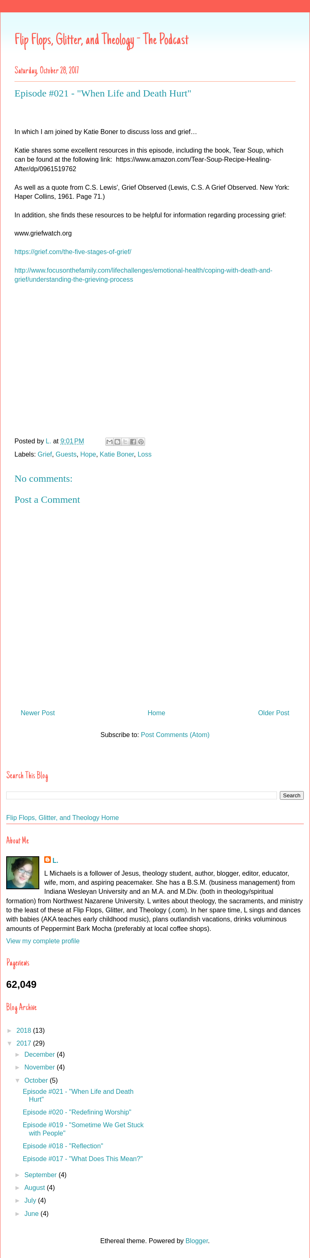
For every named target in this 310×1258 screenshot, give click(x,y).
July (31, 1200)
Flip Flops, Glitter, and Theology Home (62, 817)
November (40, 1067)
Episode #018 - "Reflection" (63, 1146)
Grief (45, 454)
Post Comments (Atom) (175, 734)
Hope (88, 454)
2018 (25, 1030)
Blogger (197, 1240)
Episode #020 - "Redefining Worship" (77, 1112)
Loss (145, 454)
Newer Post (38, 712)
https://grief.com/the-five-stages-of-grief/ (72, 251)
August (35, 1187)
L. (55, 860)
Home (156, 712)
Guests (66, 454)
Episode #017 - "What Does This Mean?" (83, 1158)
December (40, 1054)
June (32, 1213)
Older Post (273, 712)
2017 (25, 1043)
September (41, 1174)
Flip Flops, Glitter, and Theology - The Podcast (101, 41)
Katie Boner (117, 454)
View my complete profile (43, 941)
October (37, 1080)
